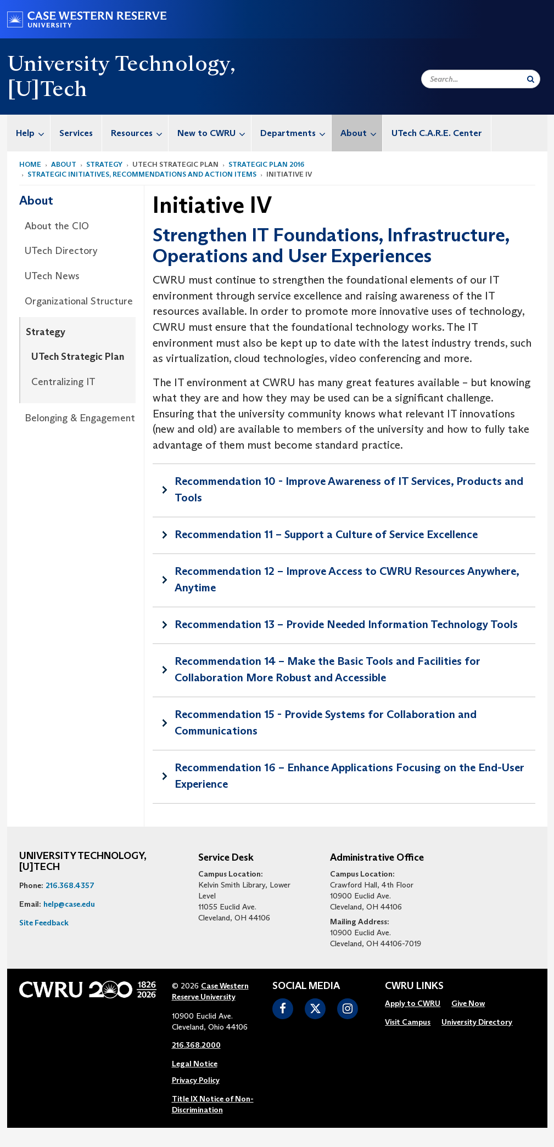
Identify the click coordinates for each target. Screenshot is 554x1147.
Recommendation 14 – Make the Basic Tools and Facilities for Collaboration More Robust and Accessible (327, 669)
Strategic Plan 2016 (266, 164)
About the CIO (57, 226)
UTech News (52, 276)
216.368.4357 (70, 885)
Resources (139, 133)
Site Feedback (44, 923)
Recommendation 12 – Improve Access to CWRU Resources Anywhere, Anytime (347, 579)
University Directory (476, 1022)
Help (33, 133)
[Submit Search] (530, 79)
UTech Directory (61, 251)
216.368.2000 (196, 1045)
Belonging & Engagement (80, 418)
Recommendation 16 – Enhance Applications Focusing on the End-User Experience (349, 775)
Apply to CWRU (412, 1003)
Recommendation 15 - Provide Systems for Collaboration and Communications (326, 722)
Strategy (104, 164)
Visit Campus (407, 1022)
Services (76, 133)
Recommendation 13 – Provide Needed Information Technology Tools (346, 624)
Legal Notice (194, 1064)
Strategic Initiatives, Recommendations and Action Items (141, 174)
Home (30, 164)
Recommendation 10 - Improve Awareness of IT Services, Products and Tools (349, 489)
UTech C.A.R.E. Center (436, 133)
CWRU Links (414, 986)
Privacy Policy (196, 1080)
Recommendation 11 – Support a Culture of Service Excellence (326, 534)
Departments (295, 133)
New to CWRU (214, 133)
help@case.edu (69, 904)
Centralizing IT (63, 382)
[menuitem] (29, 133)
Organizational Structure (79, 301)
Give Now (468, 1003)
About (361, 133)
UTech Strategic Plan (77, 357)
